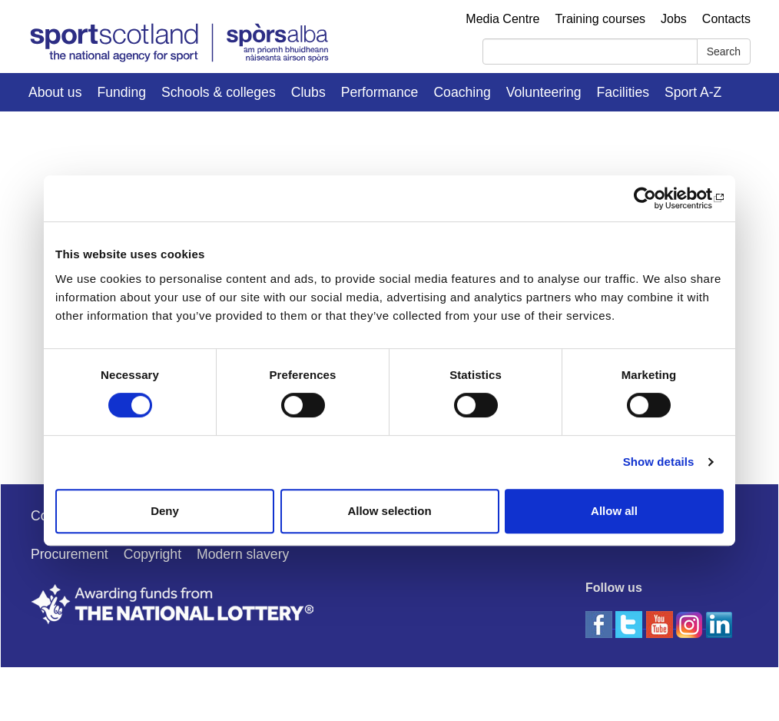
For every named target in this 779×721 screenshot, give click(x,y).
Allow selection (389, 510)
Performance (380, 92)
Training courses (600, 18)
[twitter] (630, 623)
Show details (658, 461)
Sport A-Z (693, 92)
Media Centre (502, 18)
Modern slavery (243, 554)
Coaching (461, 92)
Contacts (726, 18)
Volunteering (544, 92)
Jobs (674, 18)
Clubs (308, 92)
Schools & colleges (218, 92)
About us (54, 92)
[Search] (590, 51)
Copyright (152, 554)
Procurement (69, 554)
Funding (121, 92)
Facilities (623, 92)
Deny (165, 510)
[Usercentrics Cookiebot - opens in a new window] (656, 198)
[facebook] (600, 623)
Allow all (614, 510)
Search (724, 51)
